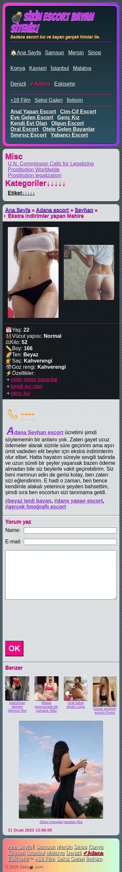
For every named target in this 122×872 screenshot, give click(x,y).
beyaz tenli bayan (29, 501)
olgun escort (67, 123)
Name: (12, 530)
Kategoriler (35, 183)
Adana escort (52, 210)
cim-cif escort (78, 111)
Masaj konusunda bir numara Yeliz (46, 706)
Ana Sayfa (17, 210)
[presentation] (52, 620)
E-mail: (13, 541)
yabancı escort (69, 135)
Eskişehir (64, 84)
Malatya (82, 68)
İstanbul (60, 68)
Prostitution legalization (34, 175)
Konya (17, 68)
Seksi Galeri (48, 100)
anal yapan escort (33, 111)
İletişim (75, 100)
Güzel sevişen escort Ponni (104, 710)
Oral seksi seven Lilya (75, 704)
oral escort (24, 129)
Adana (42, 84)
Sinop (94, 52)
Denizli (18, 84)
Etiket (21, 193)
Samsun (54, 52)
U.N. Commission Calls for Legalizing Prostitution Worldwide (51, 166)
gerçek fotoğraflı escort (37, 506)
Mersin (76, 52)
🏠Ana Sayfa (25, 52)
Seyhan (84, 210)
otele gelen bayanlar (69, 129)
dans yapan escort (80, 501)
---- (28, 413)
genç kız (68, 117)
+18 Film (20, 100)
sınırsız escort (28, 135)
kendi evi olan (28, 123)
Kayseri (38, 68)
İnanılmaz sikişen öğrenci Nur (17, 706)
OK (14, 648)
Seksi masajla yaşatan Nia (61, 822)
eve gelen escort (31, 117)
